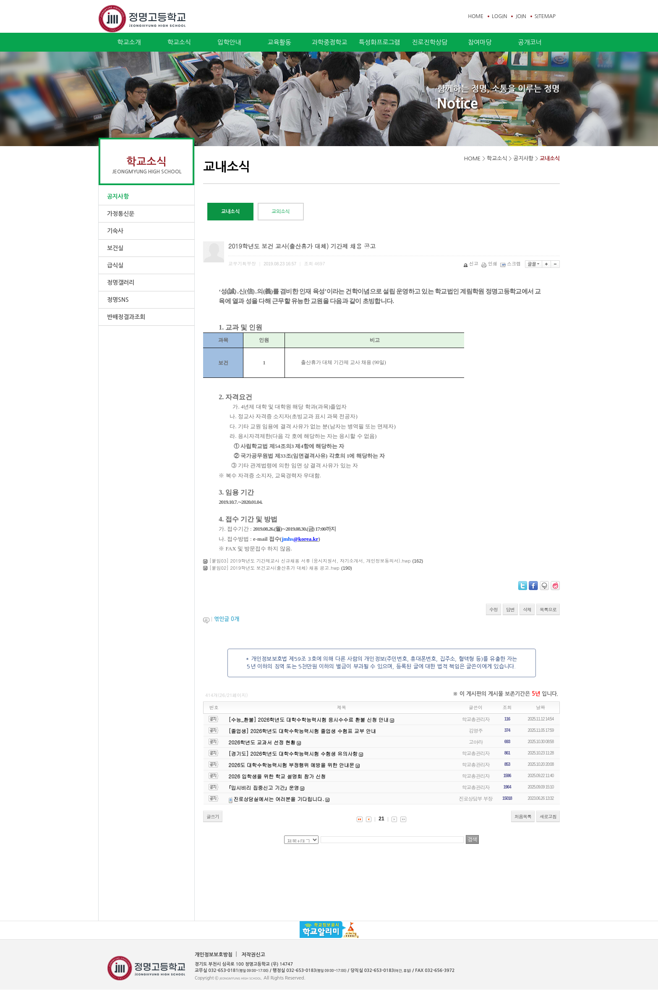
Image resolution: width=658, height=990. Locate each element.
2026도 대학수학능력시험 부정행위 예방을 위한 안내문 (292, 764)
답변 (510, 609)
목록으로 (548, 609)
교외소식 (281, 211)
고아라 (476, 741)
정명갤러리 (120, 282)
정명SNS (118, 300)
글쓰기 (212, 816)
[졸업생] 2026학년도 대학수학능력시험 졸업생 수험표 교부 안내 (302, 730)
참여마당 (479, 42)
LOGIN (499, 16)
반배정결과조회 (126, 317)
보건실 (115, 248)
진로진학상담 (429, 42)
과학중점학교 (329, 42)
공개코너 (529, 42)
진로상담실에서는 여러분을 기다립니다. (278, 798)
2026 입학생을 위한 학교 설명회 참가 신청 (277, 776)
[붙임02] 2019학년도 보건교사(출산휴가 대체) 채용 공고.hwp (274, 568)
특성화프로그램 (379, 42)
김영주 (476, 730)
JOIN (520, 16)
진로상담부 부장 (476, 798)
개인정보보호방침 (213, 954)
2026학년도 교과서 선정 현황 (262, 742)
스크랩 (511, 263)
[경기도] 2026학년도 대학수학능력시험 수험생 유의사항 (293, 753)
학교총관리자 (476, 719)
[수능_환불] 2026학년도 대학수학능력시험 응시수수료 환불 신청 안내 (309, 719)
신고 (471, 263)
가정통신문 (120, 214)
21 (381, 819)
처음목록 (522, 816)
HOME (475, 16)
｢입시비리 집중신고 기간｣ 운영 (264, 787)
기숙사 (115, 231)
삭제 (527, 609)
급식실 (115, 265)
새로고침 (548, 816)
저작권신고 (253, 954)
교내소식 (550, 158)
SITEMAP (545, 16)
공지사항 (118, 196)
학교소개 (129, 42)
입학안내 (229, 42)
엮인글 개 (226, 619)
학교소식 (179, 42)
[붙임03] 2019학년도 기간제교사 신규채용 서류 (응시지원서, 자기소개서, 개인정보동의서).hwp (310, 561)
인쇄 (490, 263)
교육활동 (279, 42)
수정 (493, 609)
